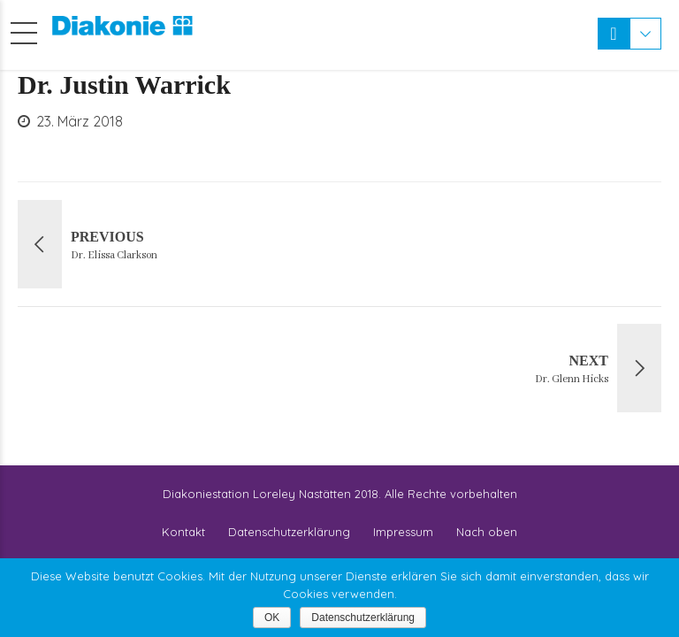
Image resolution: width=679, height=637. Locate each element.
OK (271, 617)
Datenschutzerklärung (289, 532)
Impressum (403, 532)
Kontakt (183, 532)
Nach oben (486, 532)
